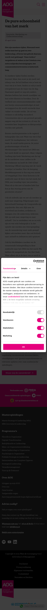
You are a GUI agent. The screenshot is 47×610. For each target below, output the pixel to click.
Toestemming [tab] (9, 268)
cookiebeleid (14, 296)
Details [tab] (24, 268)
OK (23, 347)
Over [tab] (39, 268)
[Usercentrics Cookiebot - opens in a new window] (33, 261)
